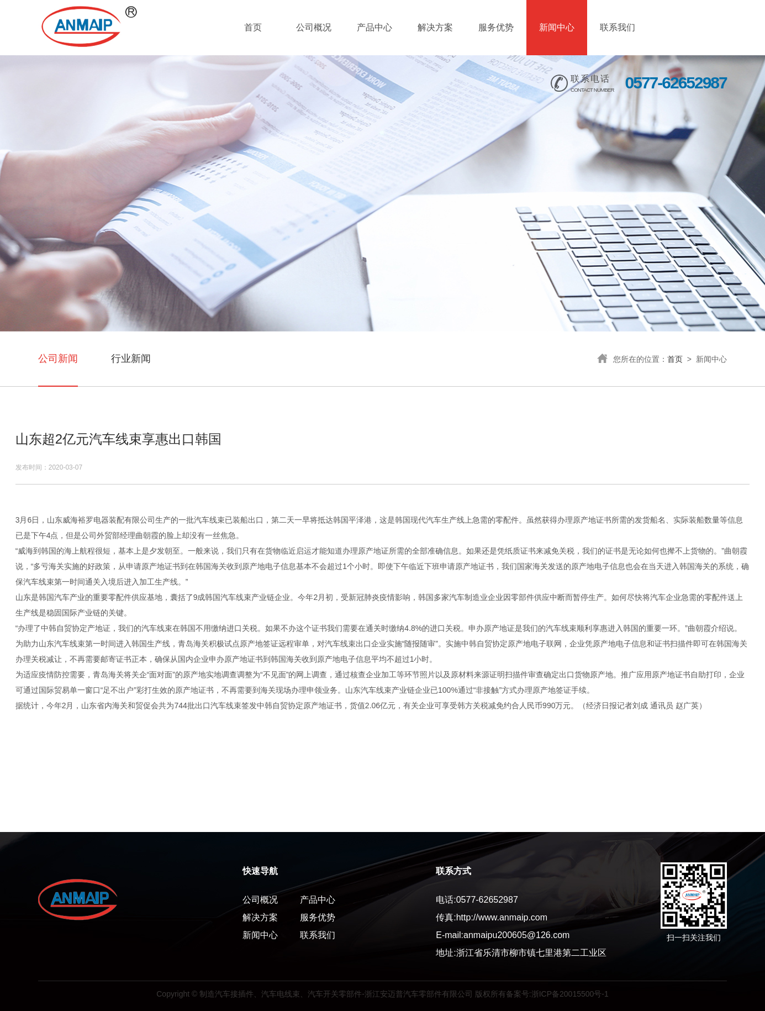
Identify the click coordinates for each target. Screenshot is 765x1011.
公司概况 (313, 27)
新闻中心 (556, 27)
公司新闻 (58, 358)
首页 (253, 27)
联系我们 (617, 27)
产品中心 (374, 27)
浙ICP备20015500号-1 (570, 993)
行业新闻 (131, 358)
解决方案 (435, 27)
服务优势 (496, 27)
